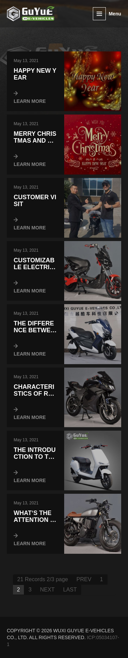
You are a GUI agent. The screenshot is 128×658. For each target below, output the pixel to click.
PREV (83, 579)
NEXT (47, 590)
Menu (115, 13)
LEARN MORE (30, 101)
